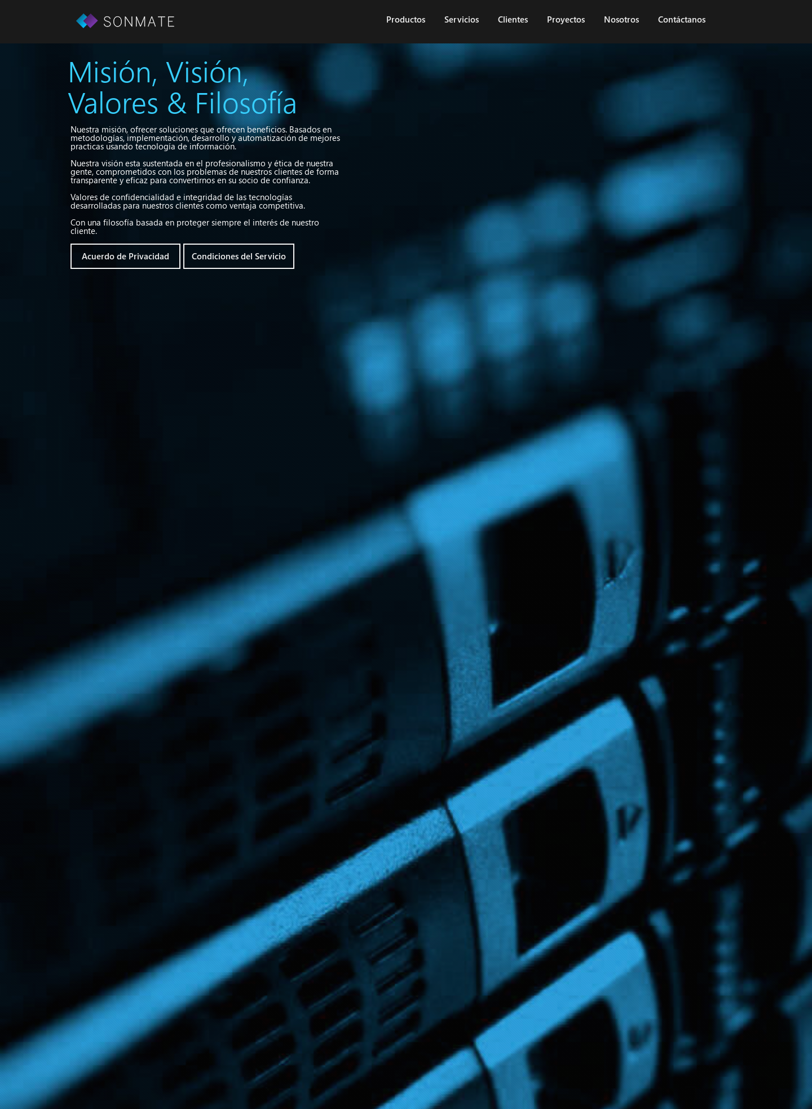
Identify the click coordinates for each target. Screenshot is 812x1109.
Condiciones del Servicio (239, 256)
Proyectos (566, 19)
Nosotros (621, 19)
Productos (405, 19)
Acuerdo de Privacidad (125, 256)
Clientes (513, 19)
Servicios (461, 19)
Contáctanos (681, 19)
